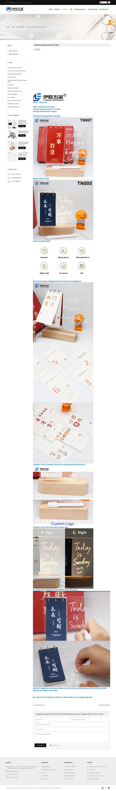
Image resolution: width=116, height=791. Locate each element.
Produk (58, 9)
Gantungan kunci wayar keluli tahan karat (17, 81)
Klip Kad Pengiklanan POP (14, 74)
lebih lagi (21, 126)
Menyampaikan (47, 767)
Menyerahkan (40, 745)
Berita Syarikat (20, 27)
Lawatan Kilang (80, 9)
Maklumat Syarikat (71, 767)
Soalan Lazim (69, 779)
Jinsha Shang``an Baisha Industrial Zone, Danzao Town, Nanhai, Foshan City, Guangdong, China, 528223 (23, 767)
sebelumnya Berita (39, 705)
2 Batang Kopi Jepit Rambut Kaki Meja (23, 132)
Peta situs (45, 779)
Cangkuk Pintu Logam (13, 104)
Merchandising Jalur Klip (14, 100)
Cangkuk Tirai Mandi (13, 88)
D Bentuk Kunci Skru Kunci (14, 91)
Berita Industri (13, 51)
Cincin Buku (10, 85)
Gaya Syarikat (69, 770)
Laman (50, 9)
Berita (65, 9)
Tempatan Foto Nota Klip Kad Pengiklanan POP (22, 122)
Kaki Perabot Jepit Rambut (14, 68)
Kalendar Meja (11, 77)
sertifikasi (45, 776)
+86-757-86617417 (26, 2)
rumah (7, 27)
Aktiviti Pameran (70, 773)
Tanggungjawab (70, 776)
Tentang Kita (104, 9)
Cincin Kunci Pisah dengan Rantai (16, 71)
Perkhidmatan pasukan (49, 770)
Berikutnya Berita (104, 705)
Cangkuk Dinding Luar (13, 107)
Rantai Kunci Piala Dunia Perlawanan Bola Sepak (23, 143)
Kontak (8, 763)
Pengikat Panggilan (12, 94)
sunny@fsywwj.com (13, 2)
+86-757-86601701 (16, 181)
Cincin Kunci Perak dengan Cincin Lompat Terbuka (23, 154)
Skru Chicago (11, 97)
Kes (71, 9)
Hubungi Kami (92, 9)
